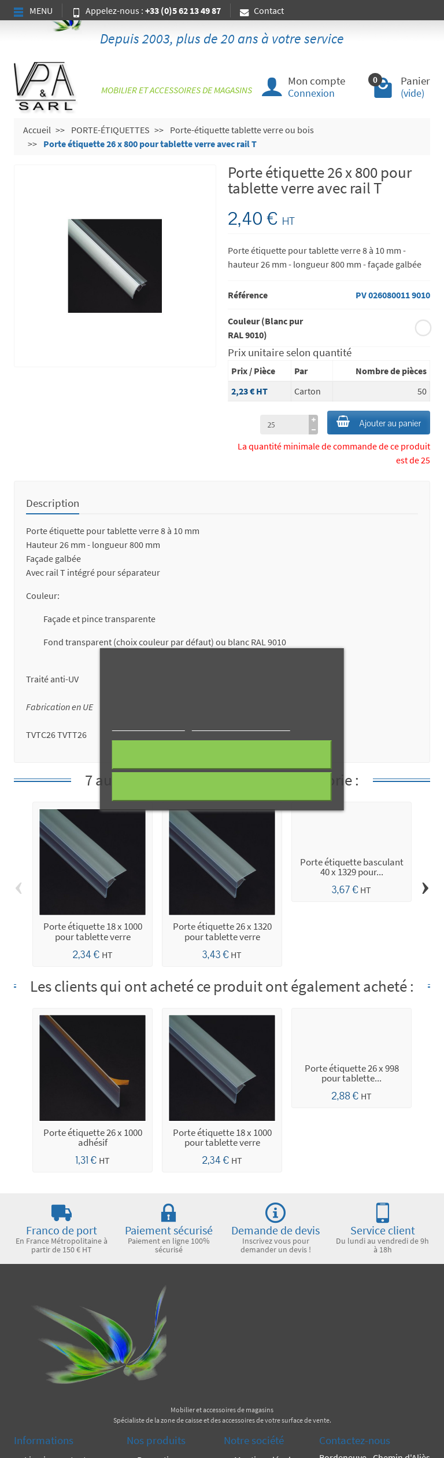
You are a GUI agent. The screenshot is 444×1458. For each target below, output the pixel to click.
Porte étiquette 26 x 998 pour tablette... (352, 1073)
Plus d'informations (148, 725)
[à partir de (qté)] (284, 424)
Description (52, 503)
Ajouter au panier (378, 422)
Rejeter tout (222, 755)
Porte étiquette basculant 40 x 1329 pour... (352, 867)
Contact (262, 10)
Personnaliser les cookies (240, 725)
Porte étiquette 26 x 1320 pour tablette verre (222, 931)
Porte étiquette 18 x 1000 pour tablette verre (92, 931)
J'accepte (222, 786)
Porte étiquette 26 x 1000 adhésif (92, 1137)
